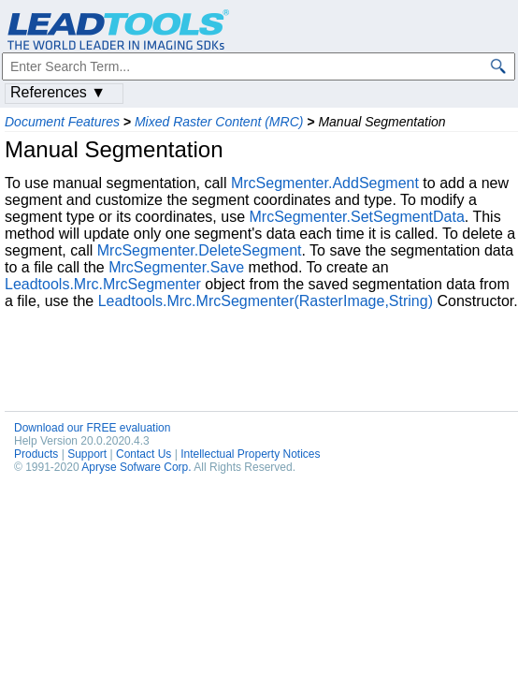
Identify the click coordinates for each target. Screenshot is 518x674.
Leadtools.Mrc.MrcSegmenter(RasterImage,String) (265, 301)
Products (36, 454)
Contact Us (143, 454)
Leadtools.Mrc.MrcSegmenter (103, 284)
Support (87, 454)
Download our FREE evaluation (92, 427)
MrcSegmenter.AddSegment (325, 183)
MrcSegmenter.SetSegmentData (356, 217)
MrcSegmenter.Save (176, 267)
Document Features (62, 121)
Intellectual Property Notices (250, 454)
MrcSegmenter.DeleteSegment (199, 250)
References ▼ (58, 92)
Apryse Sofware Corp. (136, 467)
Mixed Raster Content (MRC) (219, 121)
